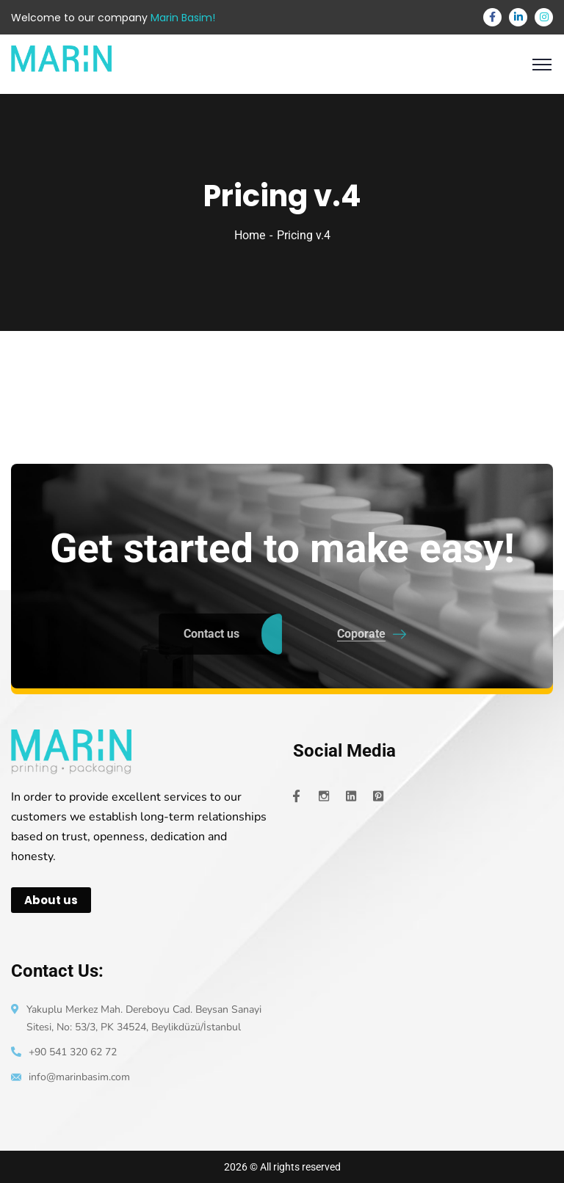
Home (249, 235)
